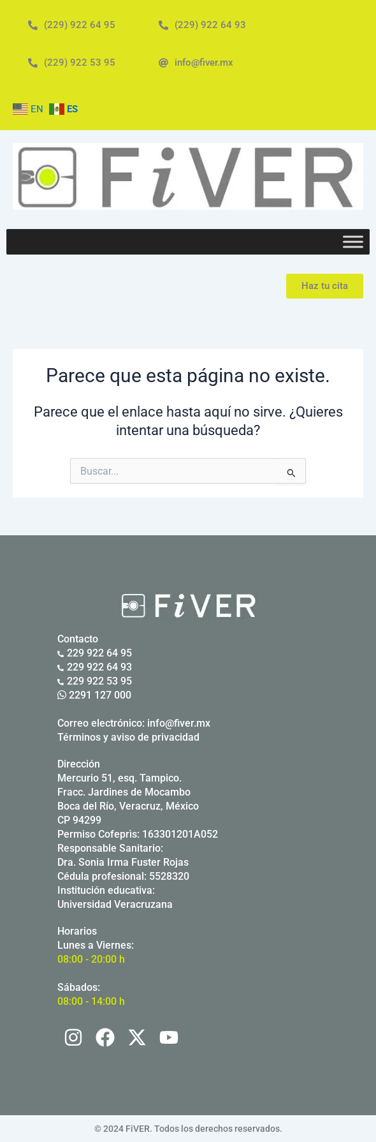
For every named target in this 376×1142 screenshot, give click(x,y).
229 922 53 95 (94, 681)
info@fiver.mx (178, 723)
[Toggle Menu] (353, 242)
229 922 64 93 (94, 667)
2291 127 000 (94, 695)
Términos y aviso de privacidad (128, 737)
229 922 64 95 (94, 653)
